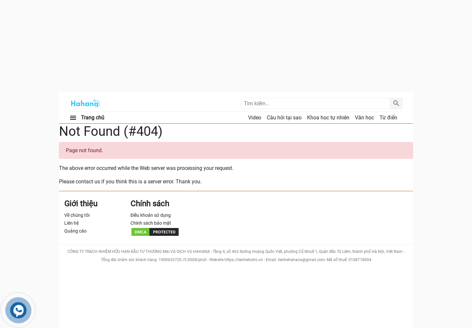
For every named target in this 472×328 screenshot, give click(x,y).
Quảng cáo (75, 231)
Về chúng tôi (76, 215)
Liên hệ (71, 223)
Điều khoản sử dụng (150, 215)
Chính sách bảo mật (150, 223)
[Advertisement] (236, 46)
